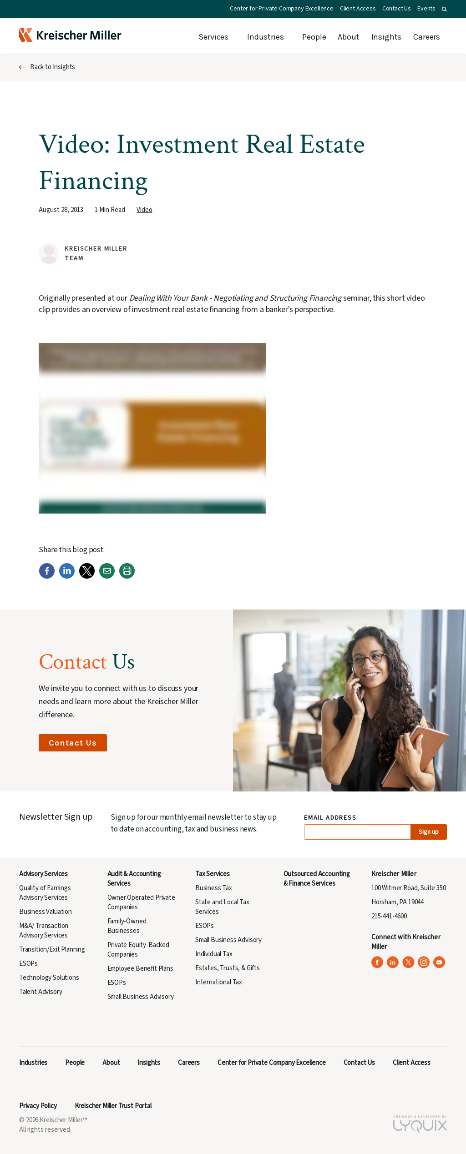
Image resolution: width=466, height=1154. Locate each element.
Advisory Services (43, 874)
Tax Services (212, 874)
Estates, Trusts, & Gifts (227, 968)
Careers (426, 37)
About (348, 37)
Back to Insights (52, 67)
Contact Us (396, 8)
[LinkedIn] (67, 576)
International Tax (218, 982)
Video (144, 210)
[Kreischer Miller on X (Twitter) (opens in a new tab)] (408, 962)
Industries (265, 37)
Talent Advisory (40, 992)
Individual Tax (214, 954)
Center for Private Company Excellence (282, 8)
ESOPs (28, 963)
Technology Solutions (49, 978)
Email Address (330, 818)
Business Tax (213, 888)
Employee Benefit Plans (140, 968)
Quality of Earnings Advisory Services (45, 892)
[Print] (127, 576)
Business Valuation (45, 912)
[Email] (107, 576)
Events (426, 8)
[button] (444, 9)
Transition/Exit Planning (52, 949)
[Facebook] (47, 576)
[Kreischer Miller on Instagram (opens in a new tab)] (424, 962)
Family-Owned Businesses (127, 926)
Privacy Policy (38, 1106)
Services (213, 37)
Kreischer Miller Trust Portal (113, 1106)
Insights (386, 37)
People (314, 37)
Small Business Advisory (140, 997)
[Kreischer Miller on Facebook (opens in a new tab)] (377, 962)
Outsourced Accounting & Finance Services (317, 878)
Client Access (358, 8)
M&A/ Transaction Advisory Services (43, 930)
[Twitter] (87, 576)
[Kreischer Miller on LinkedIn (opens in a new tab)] (393, 962)
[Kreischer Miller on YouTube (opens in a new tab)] (439, 962)
